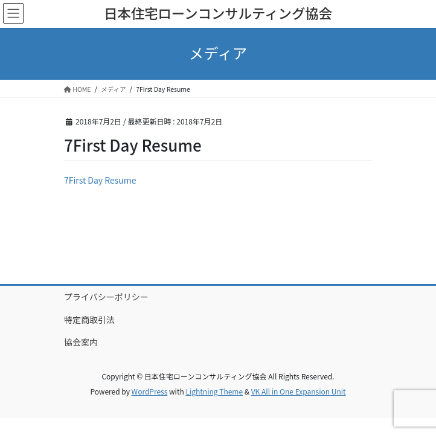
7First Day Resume (100, 180)
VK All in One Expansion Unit (298, 391)
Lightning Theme (214, 391)
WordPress (150, 391)
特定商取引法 (89, 320)
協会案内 (81, 342)
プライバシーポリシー (106, 297)
